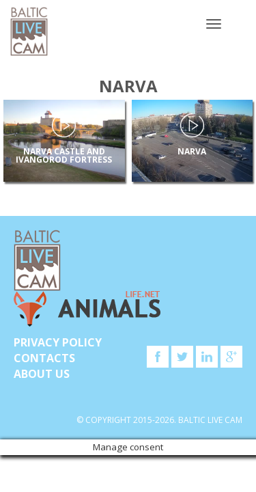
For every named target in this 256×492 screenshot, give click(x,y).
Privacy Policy (58, 342)
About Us (42, 373)
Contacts (44, 358)
